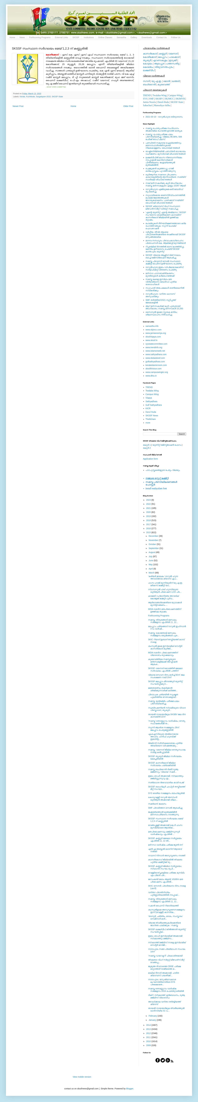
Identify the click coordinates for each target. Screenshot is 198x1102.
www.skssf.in (152, 340)
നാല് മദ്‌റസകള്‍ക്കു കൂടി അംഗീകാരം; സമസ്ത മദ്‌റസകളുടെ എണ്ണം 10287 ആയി (166, 184)
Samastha (121, 37)
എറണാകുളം (160, 60)
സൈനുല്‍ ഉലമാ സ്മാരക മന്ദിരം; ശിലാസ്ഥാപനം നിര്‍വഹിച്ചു (162, 313)
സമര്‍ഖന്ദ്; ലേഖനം (157, 804)
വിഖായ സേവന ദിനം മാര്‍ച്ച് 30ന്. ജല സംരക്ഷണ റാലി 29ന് (166, 676)
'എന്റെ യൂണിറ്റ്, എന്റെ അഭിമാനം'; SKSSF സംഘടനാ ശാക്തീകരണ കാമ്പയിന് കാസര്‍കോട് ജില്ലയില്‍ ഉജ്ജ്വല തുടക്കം (166, 216)
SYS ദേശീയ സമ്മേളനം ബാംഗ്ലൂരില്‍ (166, 793)
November (154, 540)
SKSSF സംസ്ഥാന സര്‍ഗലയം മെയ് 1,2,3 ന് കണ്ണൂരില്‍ (165, 819)
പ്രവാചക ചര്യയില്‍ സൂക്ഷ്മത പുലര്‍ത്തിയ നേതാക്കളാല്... (163, 695)
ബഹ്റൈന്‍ (149, 84)
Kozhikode (30, 97)
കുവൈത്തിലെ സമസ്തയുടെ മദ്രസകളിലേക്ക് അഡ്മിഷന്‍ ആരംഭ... (162, 661)
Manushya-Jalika (162, 105)
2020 (148, 512)
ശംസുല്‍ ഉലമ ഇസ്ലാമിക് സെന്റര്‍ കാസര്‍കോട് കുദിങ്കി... (165, 647)
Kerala (22, 97)
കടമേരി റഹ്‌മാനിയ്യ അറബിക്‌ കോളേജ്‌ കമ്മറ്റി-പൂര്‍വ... (163, 597)
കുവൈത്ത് (163, 84)
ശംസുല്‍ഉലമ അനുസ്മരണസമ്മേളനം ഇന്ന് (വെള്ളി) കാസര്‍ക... (166, 910)
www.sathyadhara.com (156, 354)
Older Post (128, 106)
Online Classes (105, 37)
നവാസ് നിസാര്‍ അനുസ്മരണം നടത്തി (166, 855)
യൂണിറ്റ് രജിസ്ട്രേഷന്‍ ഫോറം (166, 445)
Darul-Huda (163, 102)
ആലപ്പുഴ (159, 63)
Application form (150, 459)
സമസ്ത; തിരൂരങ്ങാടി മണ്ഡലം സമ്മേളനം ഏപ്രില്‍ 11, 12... (163, 621)
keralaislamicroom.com (156, 365)
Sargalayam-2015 (43, 97)
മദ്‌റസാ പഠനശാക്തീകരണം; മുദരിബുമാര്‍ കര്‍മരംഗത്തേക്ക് (160, 274)
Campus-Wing (175, 95)
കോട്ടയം (147, 63)
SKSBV (159, 98)
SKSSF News (152, 415)
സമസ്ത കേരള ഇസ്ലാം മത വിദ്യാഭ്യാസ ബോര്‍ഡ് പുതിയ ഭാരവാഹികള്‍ (161, 282)
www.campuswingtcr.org (157, 372)
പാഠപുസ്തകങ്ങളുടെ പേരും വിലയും (163, 470)
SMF (151, 98)
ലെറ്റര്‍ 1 (147, 445)
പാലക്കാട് (174, 57)
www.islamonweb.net (155, 351)
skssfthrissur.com (154, 368)
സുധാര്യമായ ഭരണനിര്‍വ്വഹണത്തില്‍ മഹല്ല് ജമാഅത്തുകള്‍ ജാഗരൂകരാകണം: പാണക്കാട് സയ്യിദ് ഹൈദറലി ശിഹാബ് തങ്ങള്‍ (165, 199)
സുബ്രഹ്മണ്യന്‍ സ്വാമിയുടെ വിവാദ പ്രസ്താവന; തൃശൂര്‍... (167, 709)
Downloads (147, 37)
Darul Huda (151, 412)
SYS (145, 98)
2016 (148, 528)
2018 (148, 520)
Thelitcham (151, 419)
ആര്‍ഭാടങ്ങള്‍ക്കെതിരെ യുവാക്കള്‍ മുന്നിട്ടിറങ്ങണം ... (165, 603)
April (151, 568)
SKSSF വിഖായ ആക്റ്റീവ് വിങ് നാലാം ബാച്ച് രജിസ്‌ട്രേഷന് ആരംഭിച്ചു (163, 256)
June (151, 560)
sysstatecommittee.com (156, 344)
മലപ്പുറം (162, 57)
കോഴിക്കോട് (149, 57)
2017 (148, 524)
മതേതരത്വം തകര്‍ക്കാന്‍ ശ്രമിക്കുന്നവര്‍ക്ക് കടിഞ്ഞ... (163, 689)
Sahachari (147, 105)
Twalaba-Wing (159, 95)
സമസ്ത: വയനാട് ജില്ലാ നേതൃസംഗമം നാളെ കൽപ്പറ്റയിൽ (167, 750)
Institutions (89, 37)
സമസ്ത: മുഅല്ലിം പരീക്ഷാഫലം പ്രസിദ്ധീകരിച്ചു (163, 702)
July (151, 556)
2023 (148, 500)
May (151, 564)
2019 (148, 516)
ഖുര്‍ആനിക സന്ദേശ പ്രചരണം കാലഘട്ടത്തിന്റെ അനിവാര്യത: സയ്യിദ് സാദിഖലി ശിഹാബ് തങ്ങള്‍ (166, 177)
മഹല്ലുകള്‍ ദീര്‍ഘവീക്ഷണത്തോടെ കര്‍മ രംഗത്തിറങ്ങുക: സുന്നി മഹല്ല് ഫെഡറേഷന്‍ (166, 226)
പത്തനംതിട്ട (172, 63)
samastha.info (152, 326)
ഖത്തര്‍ (176, 81)
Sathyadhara (151, 401)
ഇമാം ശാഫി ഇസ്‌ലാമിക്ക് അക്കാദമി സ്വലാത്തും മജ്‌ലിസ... (165, 937)
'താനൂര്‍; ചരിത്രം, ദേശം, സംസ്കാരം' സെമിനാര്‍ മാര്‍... (165, 917)
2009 (148, 1045)
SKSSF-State (57, 97)
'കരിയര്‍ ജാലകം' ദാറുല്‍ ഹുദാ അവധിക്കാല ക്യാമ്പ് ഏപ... (163, 577)
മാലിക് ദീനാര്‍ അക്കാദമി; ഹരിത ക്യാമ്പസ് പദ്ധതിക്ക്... (163, 974)
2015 (148, 532)
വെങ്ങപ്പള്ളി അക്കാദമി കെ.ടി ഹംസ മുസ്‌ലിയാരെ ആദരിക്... (165, 826)
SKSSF (76, 37)
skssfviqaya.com (153, 336)
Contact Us (161, 37)
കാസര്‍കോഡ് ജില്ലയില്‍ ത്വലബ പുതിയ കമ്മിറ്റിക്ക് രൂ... (165, 860)
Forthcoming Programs (39, 37)
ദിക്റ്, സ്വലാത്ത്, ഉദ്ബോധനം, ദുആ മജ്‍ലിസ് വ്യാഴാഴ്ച (166, 996)
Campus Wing (152, 394)
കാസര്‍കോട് (150, 53)
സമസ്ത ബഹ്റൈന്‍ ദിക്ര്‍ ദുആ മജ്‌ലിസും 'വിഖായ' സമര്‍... (163, 770)
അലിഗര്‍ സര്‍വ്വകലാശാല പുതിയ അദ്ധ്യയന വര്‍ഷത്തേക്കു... (165, 744)
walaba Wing (152, 390)
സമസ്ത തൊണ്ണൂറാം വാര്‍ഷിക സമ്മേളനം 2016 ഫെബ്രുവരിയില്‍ (166, 989)
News (22, 37)
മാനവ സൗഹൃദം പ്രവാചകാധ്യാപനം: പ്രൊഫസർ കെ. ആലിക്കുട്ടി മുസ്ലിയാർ (166, 241)
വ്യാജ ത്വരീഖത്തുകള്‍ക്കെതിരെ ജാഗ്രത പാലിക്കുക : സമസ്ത (164, 924)
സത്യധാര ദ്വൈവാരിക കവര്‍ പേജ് (166, 782)
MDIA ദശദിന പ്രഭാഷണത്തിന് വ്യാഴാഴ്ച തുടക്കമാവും (163, 653)
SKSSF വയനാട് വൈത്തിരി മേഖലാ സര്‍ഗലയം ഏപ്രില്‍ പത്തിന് (165, 669)
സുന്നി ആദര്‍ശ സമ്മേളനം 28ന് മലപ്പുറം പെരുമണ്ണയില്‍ (163, 728)
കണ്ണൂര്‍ (163, 53)
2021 (148, 508)
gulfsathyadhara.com (155, 361)
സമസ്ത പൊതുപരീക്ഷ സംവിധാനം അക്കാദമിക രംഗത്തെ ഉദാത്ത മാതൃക (164, 129)
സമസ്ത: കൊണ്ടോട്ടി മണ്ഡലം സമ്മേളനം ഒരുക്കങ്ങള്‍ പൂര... (163, 634)
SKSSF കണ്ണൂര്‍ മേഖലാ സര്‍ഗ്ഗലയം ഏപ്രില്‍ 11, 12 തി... (165, 839)
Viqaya (149, 398)
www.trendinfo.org (154, 347)
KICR (148, 408)
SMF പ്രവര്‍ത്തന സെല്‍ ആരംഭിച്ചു (165, 808)
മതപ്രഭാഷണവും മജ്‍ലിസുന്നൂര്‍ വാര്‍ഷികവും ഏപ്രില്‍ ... (164, 832)
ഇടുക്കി (173, 60)
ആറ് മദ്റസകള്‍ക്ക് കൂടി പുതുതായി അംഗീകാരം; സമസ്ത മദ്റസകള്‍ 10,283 (164, 307)
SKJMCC (169, 98)
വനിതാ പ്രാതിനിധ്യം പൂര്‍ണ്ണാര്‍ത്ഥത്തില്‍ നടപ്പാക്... (163, 893)
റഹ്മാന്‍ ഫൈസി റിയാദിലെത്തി (163, 905)
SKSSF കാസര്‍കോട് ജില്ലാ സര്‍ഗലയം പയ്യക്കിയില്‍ (162, 764)
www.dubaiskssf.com (155, 358)
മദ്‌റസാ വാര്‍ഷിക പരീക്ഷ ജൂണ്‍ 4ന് (165, 845)
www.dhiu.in (151, 376)
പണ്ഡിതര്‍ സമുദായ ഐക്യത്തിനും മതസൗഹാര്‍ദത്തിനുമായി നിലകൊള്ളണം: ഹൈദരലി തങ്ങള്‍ (163, 145)
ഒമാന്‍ (166, 81)
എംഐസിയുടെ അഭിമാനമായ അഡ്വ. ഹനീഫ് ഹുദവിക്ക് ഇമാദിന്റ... (163, 736)
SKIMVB (180, 98)
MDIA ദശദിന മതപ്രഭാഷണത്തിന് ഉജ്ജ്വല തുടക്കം (164, 610)
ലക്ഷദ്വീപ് (149, 70)
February (153, 1016)
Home (12, 37)
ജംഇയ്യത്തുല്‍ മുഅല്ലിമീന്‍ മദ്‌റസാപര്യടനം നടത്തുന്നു (163, 813)
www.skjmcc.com (154, 329)
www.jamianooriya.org (156, 333)
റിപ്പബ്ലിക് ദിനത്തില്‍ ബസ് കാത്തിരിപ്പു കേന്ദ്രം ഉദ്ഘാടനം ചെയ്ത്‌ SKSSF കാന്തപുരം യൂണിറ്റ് (165, 249)
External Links (61, 37)
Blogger (129, 1088)
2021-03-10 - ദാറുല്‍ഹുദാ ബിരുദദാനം (164, 117)
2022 (148, 504)
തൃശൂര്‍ (147, 60)
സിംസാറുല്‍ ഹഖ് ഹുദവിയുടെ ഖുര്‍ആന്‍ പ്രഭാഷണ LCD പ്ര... (164, 590)
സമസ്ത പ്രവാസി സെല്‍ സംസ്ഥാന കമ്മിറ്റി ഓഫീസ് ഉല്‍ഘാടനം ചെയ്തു (164, 262)
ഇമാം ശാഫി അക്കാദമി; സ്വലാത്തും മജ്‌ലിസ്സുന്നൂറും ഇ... (166, 777)
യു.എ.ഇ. (156, 81)
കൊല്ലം (148, 67)
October (153, 544)
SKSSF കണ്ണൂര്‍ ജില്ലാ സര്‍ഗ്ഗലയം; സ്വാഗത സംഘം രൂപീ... (165, 867)
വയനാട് (173, 53)
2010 (148, 1041)
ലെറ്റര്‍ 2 (147, 448)
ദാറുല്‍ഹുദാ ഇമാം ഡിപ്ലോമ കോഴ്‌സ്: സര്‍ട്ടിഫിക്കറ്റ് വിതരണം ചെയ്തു (165, 268)
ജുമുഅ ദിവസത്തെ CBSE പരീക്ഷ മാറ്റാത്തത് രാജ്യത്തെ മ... (164, 967)
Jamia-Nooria (149, 102)
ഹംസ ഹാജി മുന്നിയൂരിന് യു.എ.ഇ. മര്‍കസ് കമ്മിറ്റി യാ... (165, 584)
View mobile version (82, 1077)
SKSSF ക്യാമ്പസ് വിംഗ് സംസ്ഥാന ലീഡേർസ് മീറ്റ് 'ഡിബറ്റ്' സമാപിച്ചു (163, 207)
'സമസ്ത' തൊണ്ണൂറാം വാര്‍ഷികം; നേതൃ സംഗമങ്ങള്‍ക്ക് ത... (166, 722)
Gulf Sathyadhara (154, 405)
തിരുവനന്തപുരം (164, 67)
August (152, 552)
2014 (148, 1025)
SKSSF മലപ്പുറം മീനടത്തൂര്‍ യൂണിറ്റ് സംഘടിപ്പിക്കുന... (165, 682)
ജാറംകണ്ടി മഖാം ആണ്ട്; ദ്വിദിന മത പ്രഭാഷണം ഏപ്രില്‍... (165, 880)
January (153, 1020)
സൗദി (146, 81)
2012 (148, 1033)
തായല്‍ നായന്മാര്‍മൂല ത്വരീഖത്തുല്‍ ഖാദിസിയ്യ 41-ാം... (166, 1009)
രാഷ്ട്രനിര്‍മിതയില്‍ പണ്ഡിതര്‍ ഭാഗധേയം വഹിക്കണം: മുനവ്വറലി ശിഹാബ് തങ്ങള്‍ (166, 152)
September (154, 548)
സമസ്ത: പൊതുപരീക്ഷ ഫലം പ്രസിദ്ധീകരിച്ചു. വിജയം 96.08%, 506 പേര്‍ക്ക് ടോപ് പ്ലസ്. (164, 137)
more (148, 423)
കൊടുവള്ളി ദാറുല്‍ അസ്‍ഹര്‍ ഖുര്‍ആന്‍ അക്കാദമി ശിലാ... (162, 798)
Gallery (134, 37)
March (152, 573)
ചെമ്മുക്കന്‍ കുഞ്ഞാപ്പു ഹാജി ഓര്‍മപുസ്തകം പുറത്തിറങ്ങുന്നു (161, 169)
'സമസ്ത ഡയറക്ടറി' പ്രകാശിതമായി (165, 956)
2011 (148, 1037)
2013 (148, 1029)
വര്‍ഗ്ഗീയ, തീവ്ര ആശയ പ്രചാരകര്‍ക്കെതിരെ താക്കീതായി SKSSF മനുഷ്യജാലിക (166, 234)
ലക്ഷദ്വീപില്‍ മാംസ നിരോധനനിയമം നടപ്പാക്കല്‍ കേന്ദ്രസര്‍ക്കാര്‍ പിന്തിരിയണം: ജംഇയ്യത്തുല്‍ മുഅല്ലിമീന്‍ (164, 161)
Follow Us (175, 37)
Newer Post (18, 106)
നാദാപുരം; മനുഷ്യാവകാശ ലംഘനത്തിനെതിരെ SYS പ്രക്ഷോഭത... (162, 982)
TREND (147, 95)
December (154, 536)
